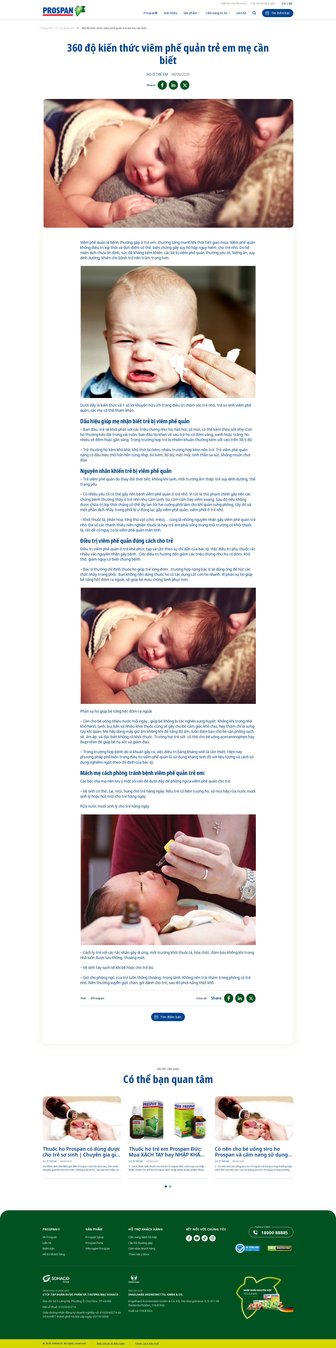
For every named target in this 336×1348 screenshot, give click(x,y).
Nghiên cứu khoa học (234, 3)
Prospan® (151, 13)
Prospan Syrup (95, 1237)
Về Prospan (50, 1237)
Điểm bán (48, 1248)
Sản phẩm (191, 13)
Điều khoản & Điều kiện (111, 1343)
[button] (166, 1186)
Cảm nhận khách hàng (141, 1248)
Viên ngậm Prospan (98, 1248)
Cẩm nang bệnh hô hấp (142, 1237)
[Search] (254, 13)
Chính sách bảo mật (147, 1343)
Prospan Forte (94, 1243)
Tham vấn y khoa (138, 1254)
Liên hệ (241, 13)
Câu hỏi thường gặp (263, 3)
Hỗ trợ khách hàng (54, 1254)
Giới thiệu (170, 13)
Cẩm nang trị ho (218, 13)
